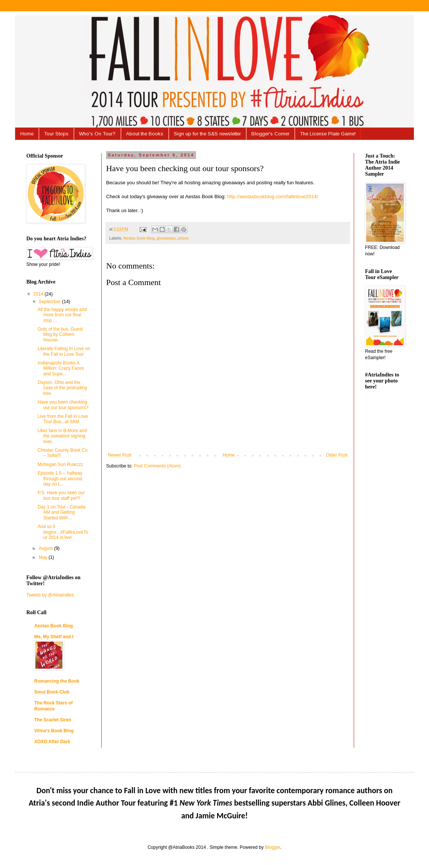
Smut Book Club (51, 692)
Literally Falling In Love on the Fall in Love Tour (64, 351)
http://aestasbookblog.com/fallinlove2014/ (272, 196)
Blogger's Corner (270, 134)
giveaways (166, 238)
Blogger (272, 847)
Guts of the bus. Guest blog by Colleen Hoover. (60, 334)
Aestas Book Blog (53, 625)
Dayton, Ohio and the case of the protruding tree (62, 388)
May (44, 557)
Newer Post (119, 455)
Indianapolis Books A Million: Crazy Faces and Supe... (61, 368)
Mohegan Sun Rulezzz (60, 464)
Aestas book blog (138, 238)
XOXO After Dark (52, 741)
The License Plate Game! (328, 134)
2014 (39, 294)
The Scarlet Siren (52, 719)
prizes (183, 238)
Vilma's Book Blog (54, 730)
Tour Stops (56, 134)
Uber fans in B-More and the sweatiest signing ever (62, 436)
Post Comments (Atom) (157, 466)
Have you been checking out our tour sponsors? (63, 404)
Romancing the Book (56, 681)
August (46, 548)
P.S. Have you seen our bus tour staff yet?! (61, 495)
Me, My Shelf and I (53, 636)
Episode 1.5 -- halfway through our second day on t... (60, 478)
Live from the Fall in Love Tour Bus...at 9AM (63, 419)
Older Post (336, 455)
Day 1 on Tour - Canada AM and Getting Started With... (61, 512)
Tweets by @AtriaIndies (50, 595)
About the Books (144, 134)
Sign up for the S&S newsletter (207, 134)
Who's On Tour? (97, 134)
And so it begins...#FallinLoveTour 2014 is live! (63, 532)
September (50, 301)
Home (26, 134)
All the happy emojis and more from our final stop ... (62, 315)
